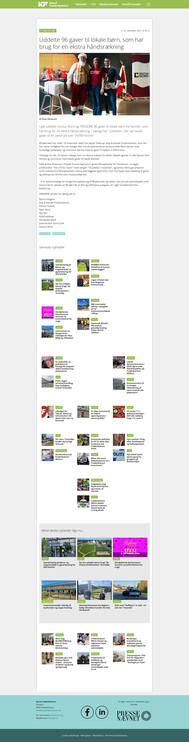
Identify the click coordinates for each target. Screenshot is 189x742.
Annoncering (57, 715)
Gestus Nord (44, 234)
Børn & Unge (61, 450)
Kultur (59, 280)
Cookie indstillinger (71, 735)
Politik (59, 261)
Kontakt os (53, 718)
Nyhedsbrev (98, 735)
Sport (94, 319)
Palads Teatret (59, 234)
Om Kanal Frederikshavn (116, 735)
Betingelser (86, 735)
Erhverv (95, 261)
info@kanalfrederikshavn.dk (48, 710)
